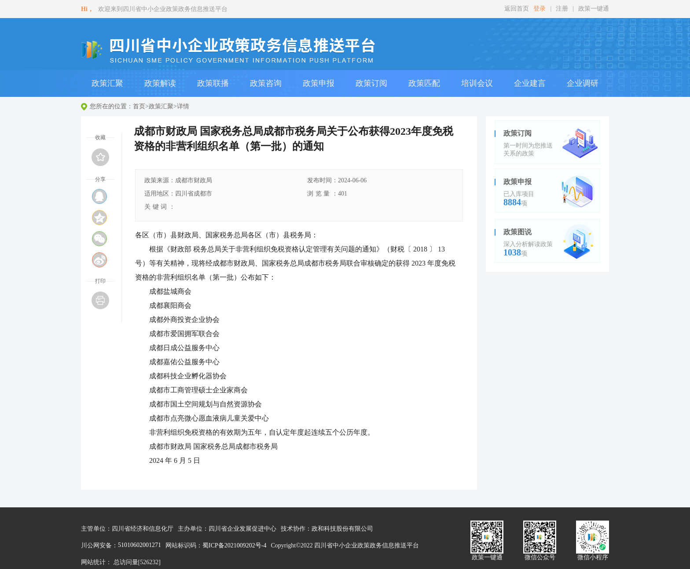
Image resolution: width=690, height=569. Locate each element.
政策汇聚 (161, 106)
